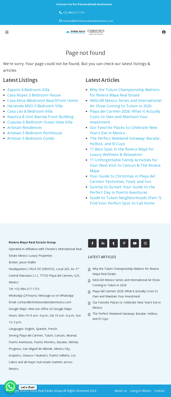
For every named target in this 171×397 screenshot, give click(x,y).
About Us (120, 391)
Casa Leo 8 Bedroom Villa (29, 111)
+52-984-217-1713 (26, 289)
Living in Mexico (140, 391)
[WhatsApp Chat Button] (10, 386)
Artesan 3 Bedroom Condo (30, 138)
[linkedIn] (103, 243)
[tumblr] (113, 243)
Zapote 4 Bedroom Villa (28, 89)
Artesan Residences (24, 127)
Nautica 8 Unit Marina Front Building (40, 116)
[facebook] (92, 243)
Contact (159, 391)
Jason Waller (27, 262)
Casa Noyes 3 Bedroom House (34, 94)
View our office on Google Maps (50, 309)
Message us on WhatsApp (56, 295)
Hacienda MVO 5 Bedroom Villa (35, 105)
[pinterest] (124, 243)
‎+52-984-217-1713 (73, 12)
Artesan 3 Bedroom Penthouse (34, 132)
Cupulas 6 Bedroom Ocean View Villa (40, 122)
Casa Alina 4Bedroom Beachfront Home (42, 100)
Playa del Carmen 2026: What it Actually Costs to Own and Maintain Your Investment (125, 117)
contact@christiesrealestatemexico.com (88, 21)
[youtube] (134, 243)
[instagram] (145, 243)
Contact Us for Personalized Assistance (84, 4)
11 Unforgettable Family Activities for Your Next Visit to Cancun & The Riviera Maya (125, 165)
